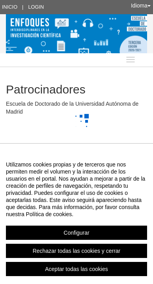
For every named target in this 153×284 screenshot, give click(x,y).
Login (36, 7)
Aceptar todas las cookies (76, 269)
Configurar (76, 233)
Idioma (141, 5)
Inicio (9, 7)
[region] (76, 216)
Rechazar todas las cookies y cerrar (77, 251)
